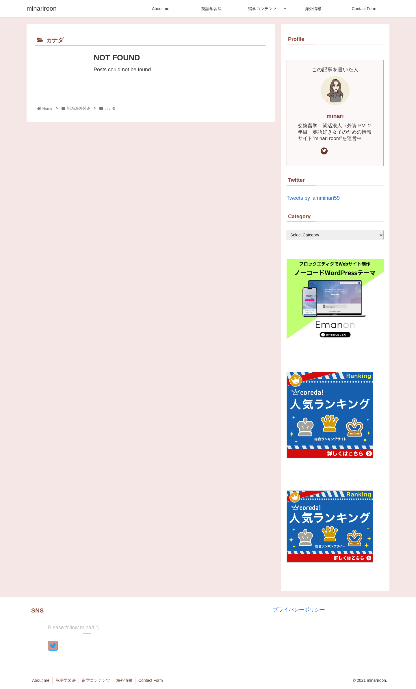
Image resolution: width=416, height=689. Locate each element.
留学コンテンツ (96, 680)
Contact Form (150, 680)
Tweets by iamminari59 (313, 198)
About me (40, 680)
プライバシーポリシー (299, 610)
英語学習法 (65, 680)
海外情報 (124, 680)
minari (334, 116)
